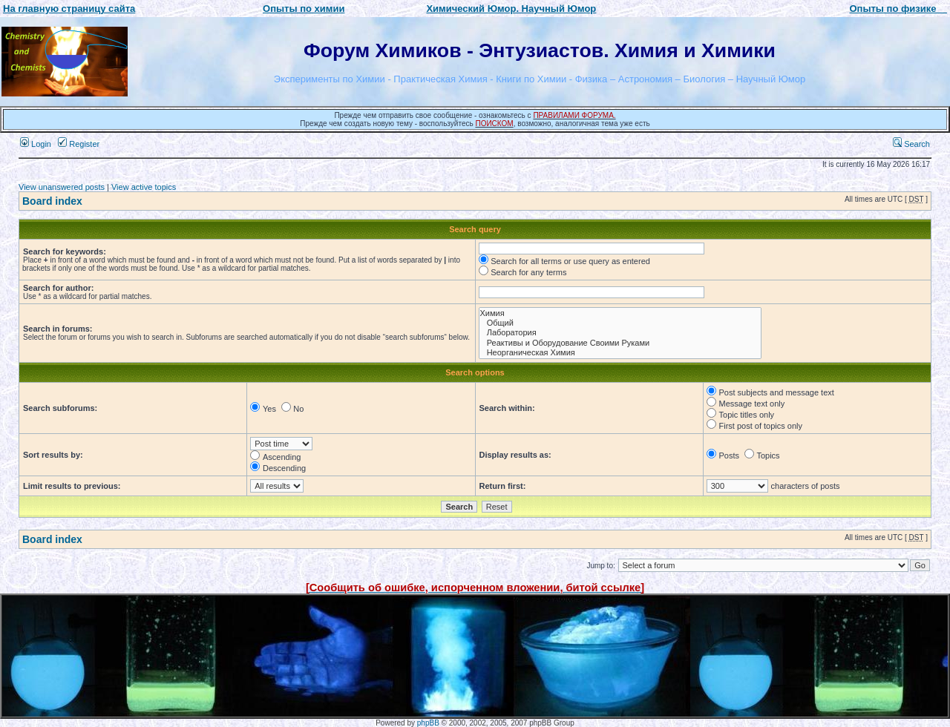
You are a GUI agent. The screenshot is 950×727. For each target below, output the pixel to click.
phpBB (428, 723)
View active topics (143, 186)
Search (911, 143)
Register (78, 143)
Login (35, 143)
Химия (620, 313)
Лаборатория (620, 333)
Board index (52, 201)
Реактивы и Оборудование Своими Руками (620, 343)
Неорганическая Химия (620, 353)
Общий (620, 323)
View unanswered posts (62, 186)
